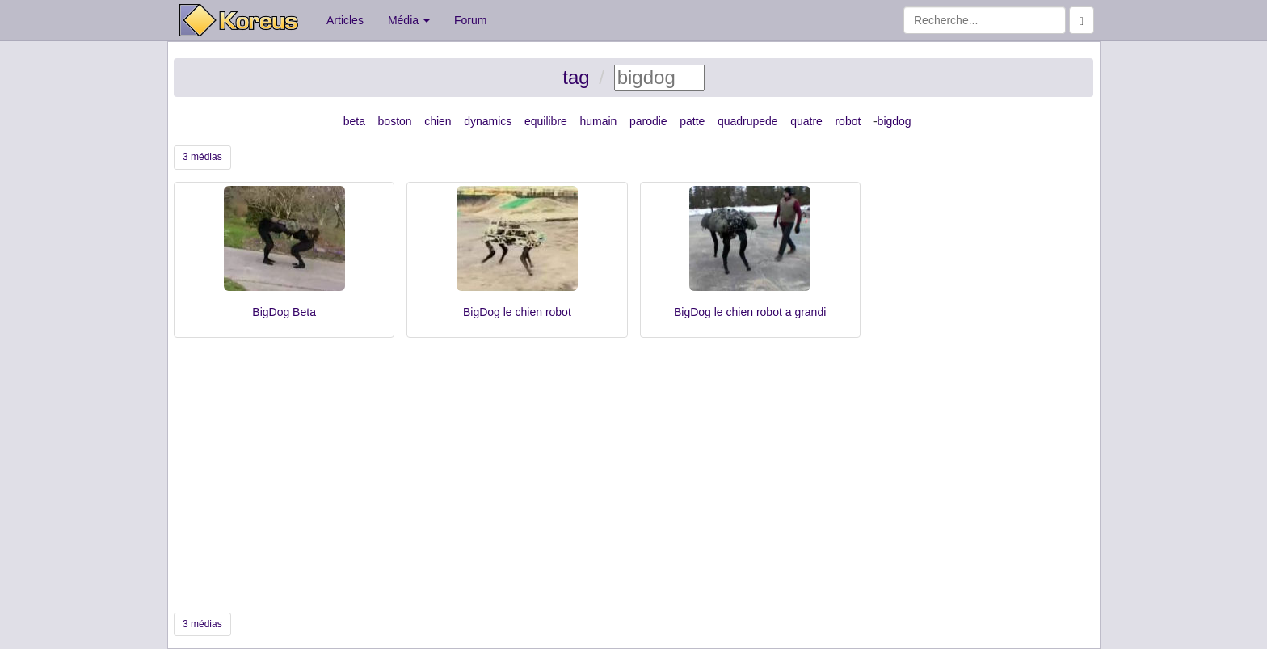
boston (395, 121)
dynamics (487, 121)
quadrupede (748, 121)
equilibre (545, 121)
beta (354, 121)
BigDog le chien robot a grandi (750, 312)
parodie (648, 121)
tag (575, 77)
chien (437, 121)
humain (598, 121)
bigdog (894, 121)
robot (848, 121)
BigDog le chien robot (517, 312)
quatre (806, 121)
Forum (470, 20)
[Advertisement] (633, 475)
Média (409, 20)
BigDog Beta (284, 312)
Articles (345, 20)
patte (692, 121)
